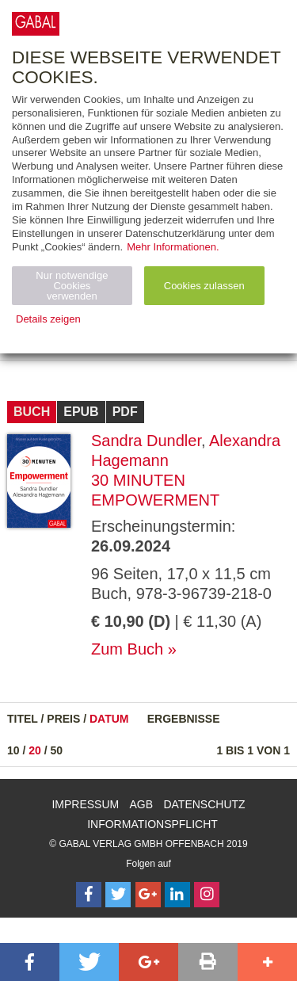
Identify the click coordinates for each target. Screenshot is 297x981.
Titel (22, 718)
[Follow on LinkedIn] (177, 894)
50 (57, 750)
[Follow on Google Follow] (148, 894)
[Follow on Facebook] (88, 894)
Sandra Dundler (146, 440)
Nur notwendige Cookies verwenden (72, 285)
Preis (63, 718)
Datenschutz (204, 804)
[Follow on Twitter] (118, 894)
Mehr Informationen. (173, 247)
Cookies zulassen (204, 286)
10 (13, 750)
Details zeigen (48, 319)
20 (35, 750)
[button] (29, 962)
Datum (109, 718)
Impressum (85, 804)
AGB (142, 804)
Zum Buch (127, 649)
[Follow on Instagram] (206, 894)
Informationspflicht (152, 824)
